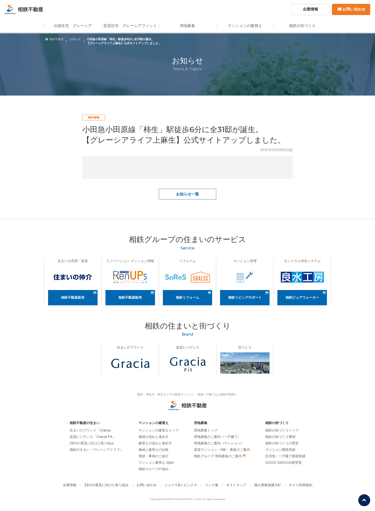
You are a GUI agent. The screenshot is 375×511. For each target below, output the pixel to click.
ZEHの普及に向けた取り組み (92, 443)
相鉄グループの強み (153, 469)
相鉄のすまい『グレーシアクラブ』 (96, 449)
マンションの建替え (245, 25)
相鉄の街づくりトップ (282, 430)
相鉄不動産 (54, 39)
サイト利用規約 (300, 485)
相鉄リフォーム (187, 297)
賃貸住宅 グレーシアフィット (130, 25)
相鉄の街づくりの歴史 (282, 443)
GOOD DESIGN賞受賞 (283, 462)
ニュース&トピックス (181, 485)
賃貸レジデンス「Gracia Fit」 (93, 437)
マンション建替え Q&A (156, 462)
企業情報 (310, 9)
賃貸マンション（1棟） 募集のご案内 (222, 449)
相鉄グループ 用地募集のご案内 (218, 456)
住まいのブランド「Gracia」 (92, 430)
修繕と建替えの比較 (153, 449)
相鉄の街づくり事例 (280, 437)
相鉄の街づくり (302, 25)
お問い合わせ (351, 9)
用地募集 (187, 25)
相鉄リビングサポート (245, 297)
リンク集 (211, 485)
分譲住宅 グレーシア (73, 25)
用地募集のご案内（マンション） (219, 443)
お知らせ (75, 39)
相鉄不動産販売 (72, 297)
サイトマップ (236, 485)
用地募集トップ (205, 430)
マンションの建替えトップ (158, 430)
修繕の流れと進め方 (153, 437)
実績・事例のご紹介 (153, 456)
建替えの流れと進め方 (155, 443)
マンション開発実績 (280, 449)
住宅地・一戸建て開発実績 (285, 456)
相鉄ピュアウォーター (302, 297)
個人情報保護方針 (267, 485)
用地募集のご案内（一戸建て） (217, 437)
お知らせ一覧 (187, 194)
